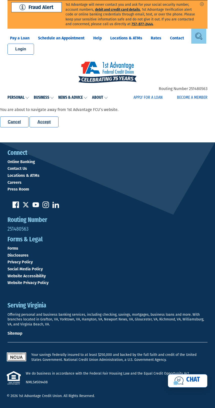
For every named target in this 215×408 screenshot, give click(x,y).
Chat (193, 379)
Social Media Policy (25, 269)
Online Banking (21, 162)
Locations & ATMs (126, 38)
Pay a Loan (20, 38)
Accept (43, 122)
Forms (13, 248)
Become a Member (192, 98)
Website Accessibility (27, 276)
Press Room (18, 189)
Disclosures (18, 255)
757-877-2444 (142, 24)
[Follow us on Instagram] (45, 206)
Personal (18, 98)
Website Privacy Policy (28, 283)
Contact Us (17, 168)
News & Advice (73, 98)
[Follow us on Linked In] (55, 206)
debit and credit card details (117, 9)
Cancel (14, 122)
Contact (177, 38)
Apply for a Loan (148, 98)
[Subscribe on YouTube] (35, 206)
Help (97, 38)
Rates (156, 38)
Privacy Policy (20, 262)
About (100, 98)
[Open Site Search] (198, 36)
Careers (15, 182)
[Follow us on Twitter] (25, 206)
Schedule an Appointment (61, 38)
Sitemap (15, 333)
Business (44, 98)
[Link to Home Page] (108, 73)
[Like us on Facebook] (15, 206)
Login (20, 49)
